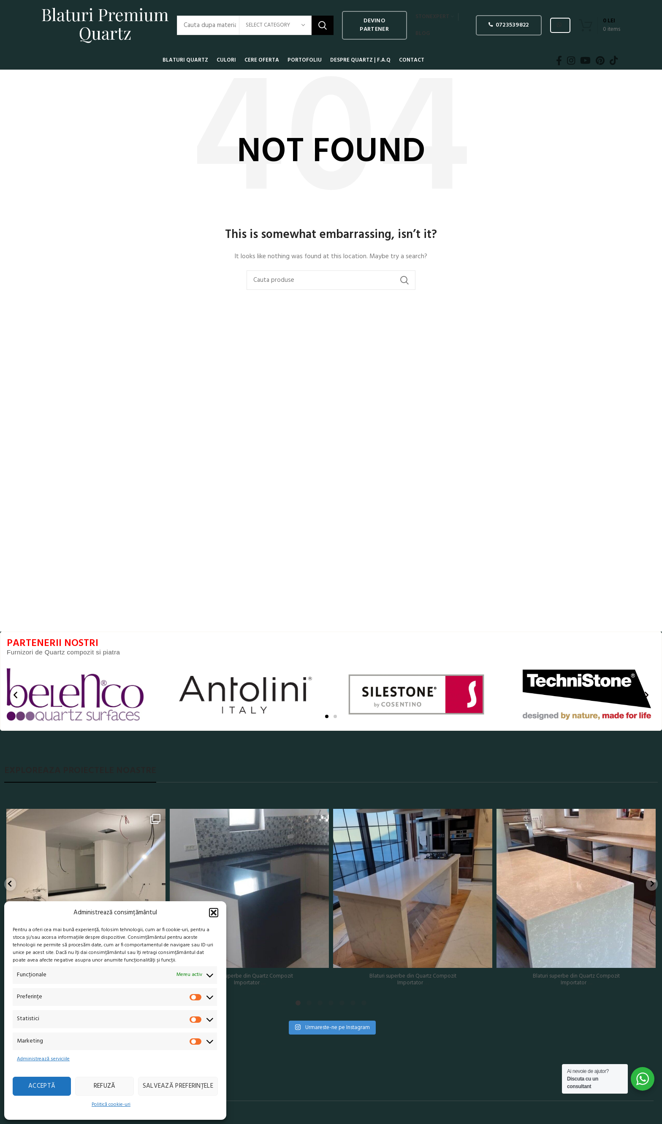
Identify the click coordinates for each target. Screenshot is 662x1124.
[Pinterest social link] (600, 60)
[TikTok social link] (613, 60)
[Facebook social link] (558, 60)
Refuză (105, 1086)
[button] (213, 912)
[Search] (331, 280)
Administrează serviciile (43, 1059)
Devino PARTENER (374, 25)
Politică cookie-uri (111, 1104)
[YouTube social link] (585, 60)
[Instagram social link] (571, 60)
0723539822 (508, 25)
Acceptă (41, 1086)
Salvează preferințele (178, 1086)
